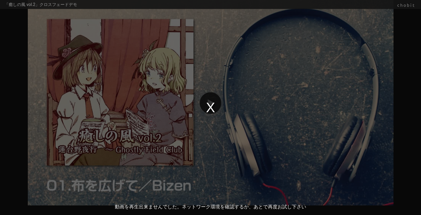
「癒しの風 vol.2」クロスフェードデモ (40, 4)
